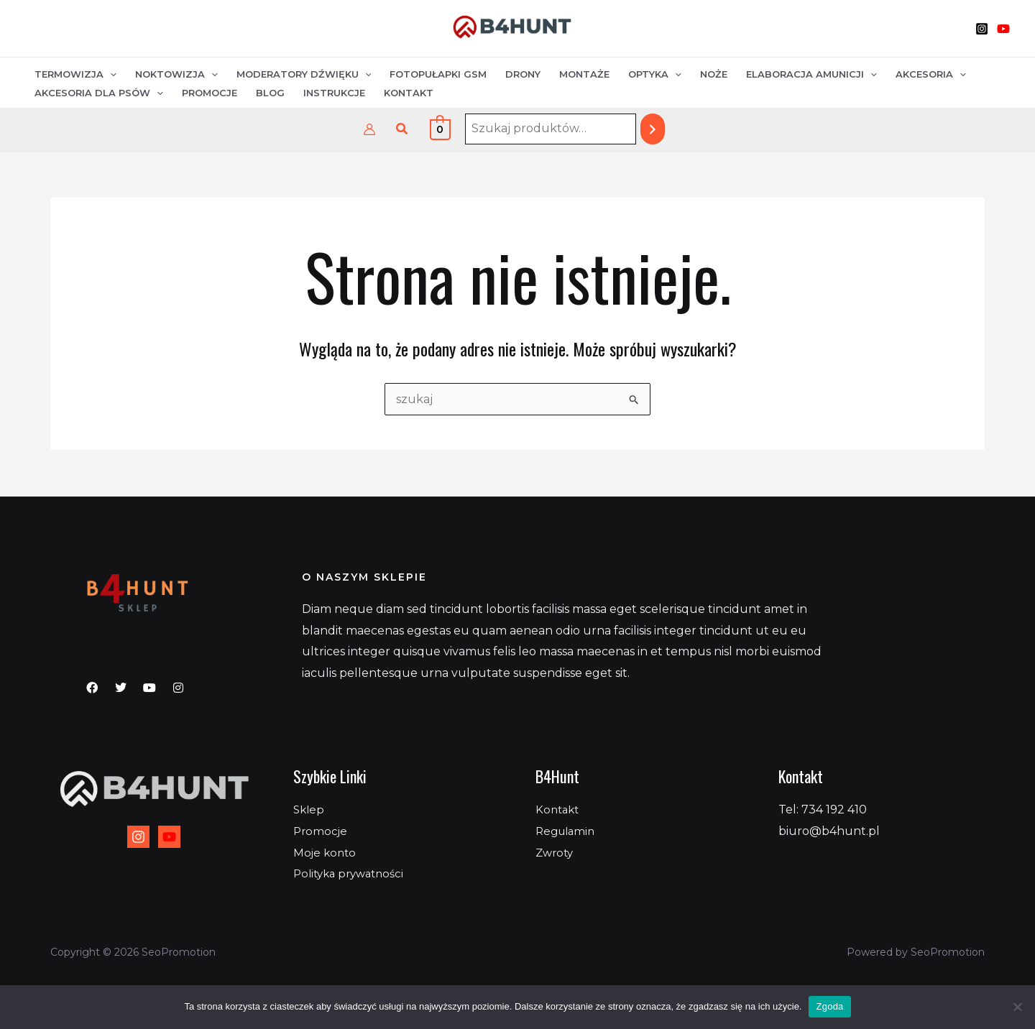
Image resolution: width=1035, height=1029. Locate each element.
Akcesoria (931, 74)
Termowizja (75, 74)
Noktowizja (176, 74)
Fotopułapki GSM (438, 74)
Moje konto (326, 852)
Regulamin (567, 831)
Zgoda (829, 1006)
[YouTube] (1003, 28)
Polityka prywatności (353, 873)
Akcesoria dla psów (98, 92)
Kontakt (408, 92)
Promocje (209, 92)
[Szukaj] (652, 129)
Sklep (309, 809)
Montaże (584, 74)
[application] (110, 74)
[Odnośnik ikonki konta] (369, 129)
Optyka (654, 74)
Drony (522, 74)
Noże (713, 74)
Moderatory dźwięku (304, 74)
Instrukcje (334, 92)
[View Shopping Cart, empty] (440, 129)
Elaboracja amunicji (811, 74)
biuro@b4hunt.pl (829, 831)
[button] (402, 129)
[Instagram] (981, 28)
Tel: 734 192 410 (822, 809)
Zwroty (555, 852)
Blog (270, 92)
